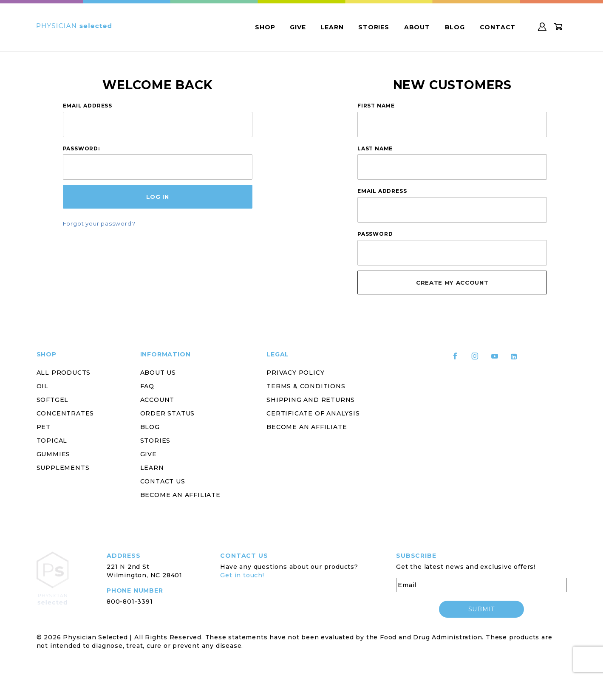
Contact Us (162, 481)
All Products (64, 372)
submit (481, 609)
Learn (331, 27)
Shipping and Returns (310, 400)
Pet (44, 427)
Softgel (53, 400)
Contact (498, 27)
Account (157, 400)
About (417, 27)
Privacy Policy (295, 372)
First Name (376, 105)
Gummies (54, 454)
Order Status (167, 413)
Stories (373, 27)
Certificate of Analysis (313, 413)
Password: (81, 148)
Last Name (375, 148)
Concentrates (65, 413)
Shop (265, 27)
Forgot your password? (99, 223)
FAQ (147, 386)
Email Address (87, 105)
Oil (42, 386)
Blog (455, 27)
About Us (158, 372)
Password (375, 234)
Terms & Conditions (305, 386)
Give (298, 27)
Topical (52, 440)
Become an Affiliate (180, 495)
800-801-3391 (130, 601)
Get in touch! (242, 575)
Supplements (63, 468)
